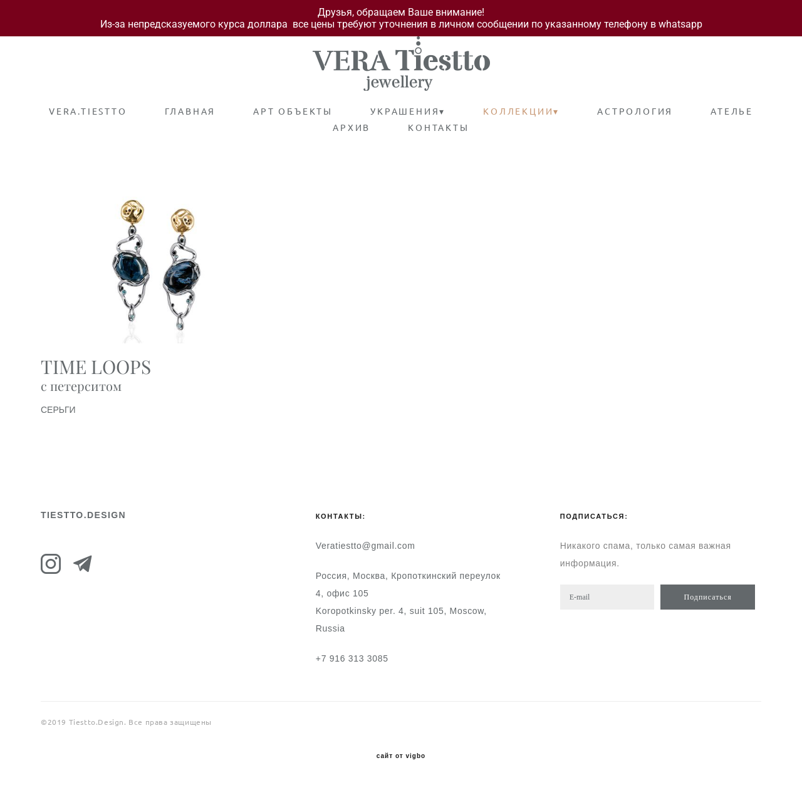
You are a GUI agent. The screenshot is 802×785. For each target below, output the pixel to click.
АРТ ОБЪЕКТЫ (293, 112)
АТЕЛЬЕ (732, 112)
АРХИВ (351, 128)
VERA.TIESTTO (88, 112)
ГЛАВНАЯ (190, 112)
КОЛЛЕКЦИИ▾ (521, 112)
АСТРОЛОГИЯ (635, 112)
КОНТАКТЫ (438, 128)
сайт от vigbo (401, 756)
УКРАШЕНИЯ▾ (407, 112)
